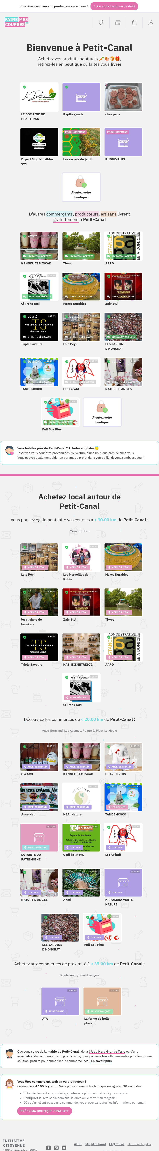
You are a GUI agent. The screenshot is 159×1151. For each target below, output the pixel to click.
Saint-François (89, 975)
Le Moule (110, 730)
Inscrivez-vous (27, 453)
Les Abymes (72, 730)
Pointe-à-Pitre (93, 730)
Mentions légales (139, 1144)
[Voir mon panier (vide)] (134, 22)
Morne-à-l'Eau (80, 531)
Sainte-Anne (68, 975)
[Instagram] (56, 1148)
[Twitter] (64, 1148)
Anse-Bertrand (52, 730)
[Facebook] (48, 1148)
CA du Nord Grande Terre (107, 1051)
